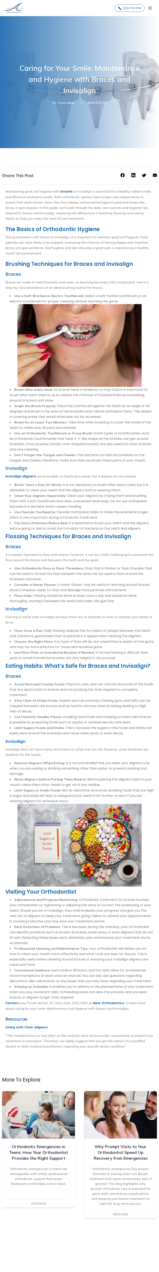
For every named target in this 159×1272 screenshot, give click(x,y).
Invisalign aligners (20, 476)
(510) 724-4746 (129, 8)
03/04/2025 (97, 103)
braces (66, 191)
